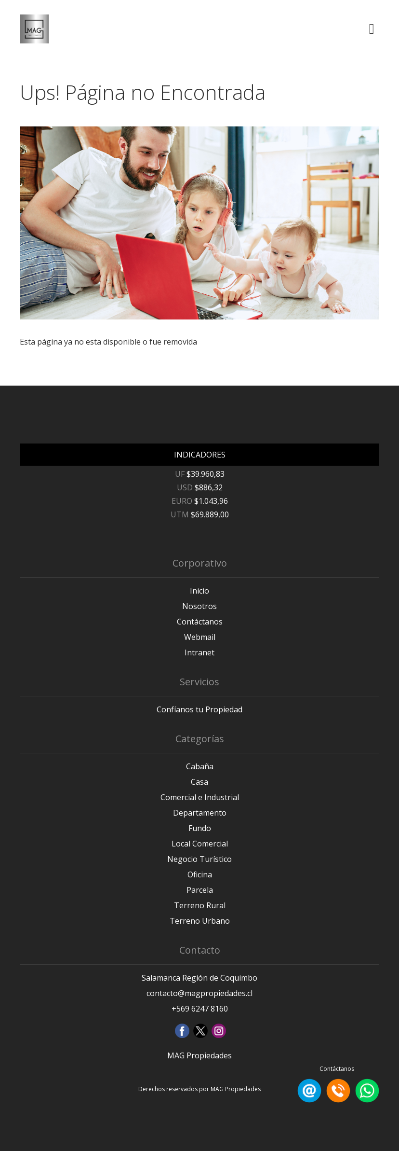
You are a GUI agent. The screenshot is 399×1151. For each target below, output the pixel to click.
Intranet (199, 652)
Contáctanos (200, 621)
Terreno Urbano (200, 920)
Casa (199, 782)
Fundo (199, 828)
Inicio (199, 590)
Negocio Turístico (199, 859)
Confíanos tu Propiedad (199, 709)
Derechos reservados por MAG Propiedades (199, 1089)
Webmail (199, 637)
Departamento (199, 812)
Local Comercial (200, 843)
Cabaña (199, 766)
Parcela (199, 890)
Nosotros (199, 606)
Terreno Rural (200, 905)
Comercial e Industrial (199, 797)
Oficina (199, 874)
